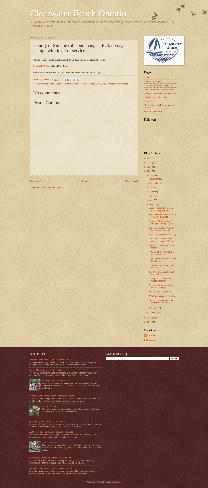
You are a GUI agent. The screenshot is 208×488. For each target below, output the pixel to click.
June (151, 191)
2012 (149, 318)
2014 (149, 171)
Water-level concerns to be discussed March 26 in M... (162, 240)
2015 (149, 167)
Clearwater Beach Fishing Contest (159, 85)
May (151, 196)
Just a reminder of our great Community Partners (161, 209)
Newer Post (37, 181)
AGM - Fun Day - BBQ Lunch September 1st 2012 (51, 432)
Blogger (117, 482)
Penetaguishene (71, 84)
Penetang (83, 84)
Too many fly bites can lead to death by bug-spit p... (162, 286)
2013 (149, 175)
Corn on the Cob (49, 442)
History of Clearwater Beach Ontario (160, 93)
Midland (59, 84)
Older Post (131, 181)
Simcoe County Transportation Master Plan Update (51, 396)
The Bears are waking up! (160, 292)
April (151, 200)
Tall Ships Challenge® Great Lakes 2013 (161, 273)
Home (84, 181)
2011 (149, 322)
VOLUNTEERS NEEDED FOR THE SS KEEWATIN (162, 215)
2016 (149, 162)
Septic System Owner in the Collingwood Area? (161, 301)
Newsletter (148, 101)
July (151, 187)
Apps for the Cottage (153, 111)
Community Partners (153, 81)
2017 (149, 158)
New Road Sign (49, 406)
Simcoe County (95, 84)
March (152, 204)
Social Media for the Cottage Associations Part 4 (50, 359)
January (153, 312)
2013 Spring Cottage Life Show (162, 296)
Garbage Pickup (47, 84)
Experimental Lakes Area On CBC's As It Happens (161, 229)
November (154, 179)
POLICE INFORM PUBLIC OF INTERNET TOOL (162, 253)
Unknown (151, 335)
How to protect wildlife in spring (162, 234)
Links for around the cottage (156, 97)
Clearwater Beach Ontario (78, 13)
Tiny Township (122, 84)
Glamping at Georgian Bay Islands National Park (50, 458)
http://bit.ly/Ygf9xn (41, 66)
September (154, 183)
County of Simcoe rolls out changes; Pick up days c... (161, 222)
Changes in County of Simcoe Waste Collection (162, 279)
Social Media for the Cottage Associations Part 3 (50, 468)
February (153, 308)
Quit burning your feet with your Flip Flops (47, 421)
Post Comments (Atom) (52, 187)
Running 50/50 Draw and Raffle (56, 380)
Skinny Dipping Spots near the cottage (46, 370)
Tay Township (109, 84)
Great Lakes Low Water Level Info (159, 89)
